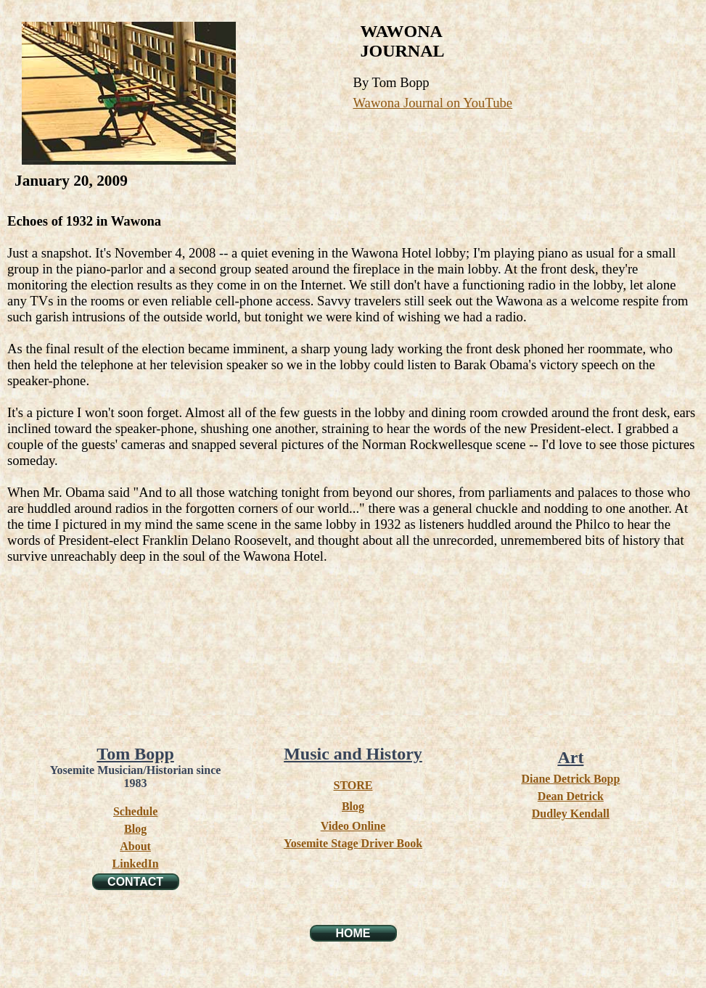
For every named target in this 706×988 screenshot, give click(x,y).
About (135, 846)
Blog (135, 829)
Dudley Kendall (570, 813)
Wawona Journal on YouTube (433, 102)
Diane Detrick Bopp (570, 779)
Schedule (135, 811)
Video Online (353, 826)
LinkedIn (135, 863)
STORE (353, 785)
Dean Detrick (571, 796)
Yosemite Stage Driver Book (353, 843)
